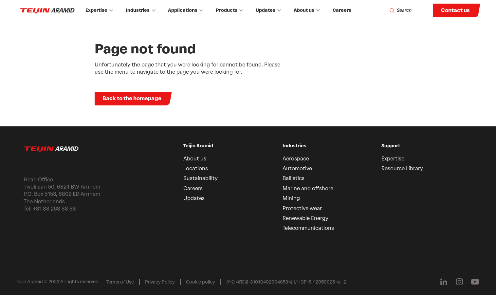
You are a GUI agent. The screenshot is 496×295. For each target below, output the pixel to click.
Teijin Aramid (198, 146)
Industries (141, 10)
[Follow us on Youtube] (475, 281)
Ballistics (293, 178)
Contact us (455, 10)
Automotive (297, 168)
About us (307, 10)
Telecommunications (308, 228)
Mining (291, 198)
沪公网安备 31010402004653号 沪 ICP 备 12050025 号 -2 (286, 282)
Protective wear (302, 208)
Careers (342, 10)
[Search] (400, 10)
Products (229, 10)
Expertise (99, 10)
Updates (268, 10)
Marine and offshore (308, 188)
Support (390, 146)
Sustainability (200, 178)
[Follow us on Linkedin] (443, 281)
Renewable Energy (305, 218)
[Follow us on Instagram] (459, 281)
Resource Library (402, 168)
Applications (185, 10)
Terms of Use (120, 282)
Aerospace (296, 159)
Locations (195, 168)
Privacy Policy (160, 282)
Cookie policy (200, 282)
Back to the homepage (131, 98)
